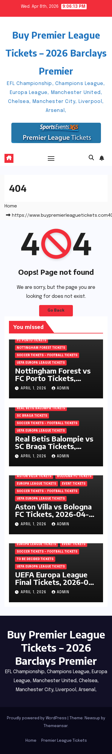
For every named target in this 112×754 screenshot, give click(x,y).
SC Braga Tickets (32, 415)
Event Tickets (73, 483)
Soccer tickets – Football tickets (47, 355)
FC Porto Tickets (31, 340)
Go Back (56, 310)
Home (10, 206)
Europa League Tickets (36, 483)
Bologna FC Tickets (74, 476)
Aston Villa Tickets (34, 476)
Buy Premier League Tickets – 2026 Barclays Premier (56, 53)
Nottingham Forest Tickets (41, 347)
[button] (91, 158)
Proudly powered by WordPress (37, 718)
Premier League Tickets (64, 741)
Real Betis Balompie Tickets (41, 408)
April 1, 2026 (34, 388)
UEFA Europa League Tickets (41, 362)
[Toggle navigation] (51, 158)
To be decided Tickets (35, 559)
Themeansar (55, 726)
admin (60, 388)
